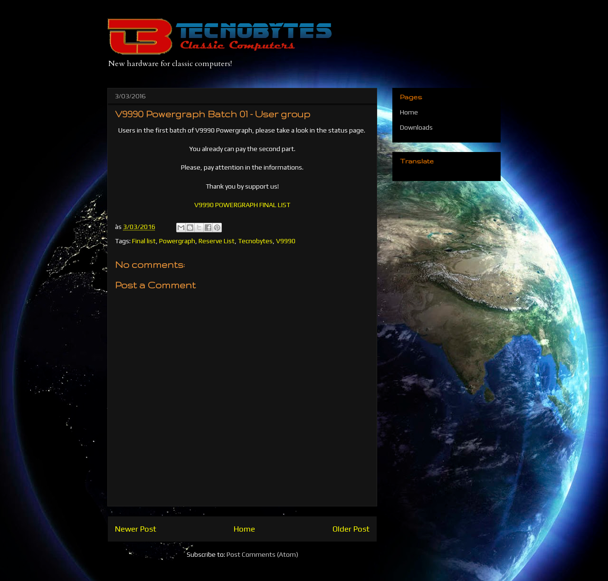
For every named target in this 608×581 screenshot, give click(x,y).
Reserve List (217, 241)
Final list (144, 241)
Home (244, 528)
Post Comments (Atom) (262, 554)
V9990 (285, 241)
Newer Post (135, 528)
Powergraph (177, 241)
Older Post (351, 528)
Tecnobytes (255, 241)
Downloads (416, 127)
